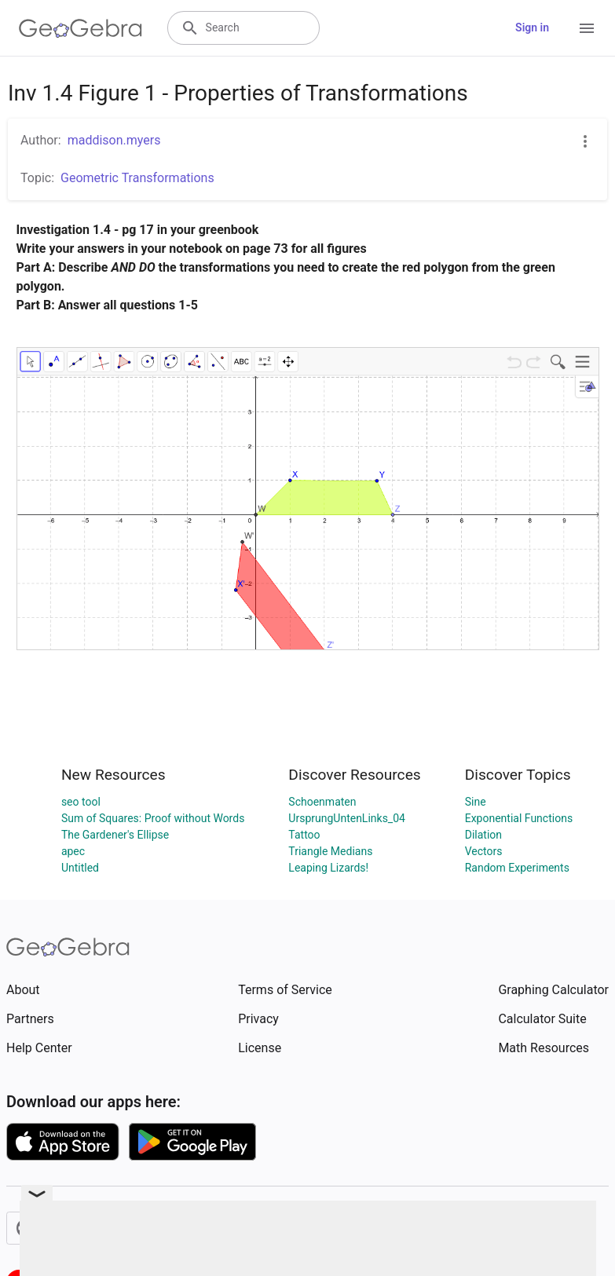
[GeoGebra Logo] (80, 28)
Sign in (532, 27)
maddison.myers (114, 140)
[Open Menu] (586, 28)
